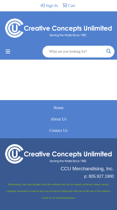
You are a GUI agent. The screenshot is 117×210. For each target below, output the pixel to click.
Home (58, 108)
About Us (59, 119)
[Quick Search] (73, 52)
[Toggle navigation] (8, 51)
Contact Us (58, 130)
